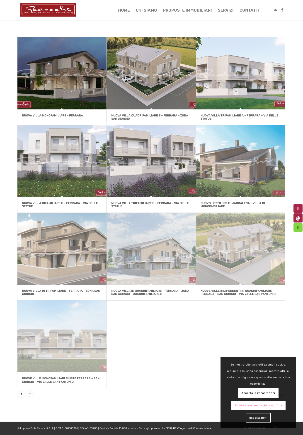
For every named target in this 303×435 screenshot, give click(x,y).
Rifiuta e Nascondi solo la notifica (258, 405)
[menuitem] (124, 10)
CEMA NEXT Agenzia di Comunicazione (188, 428)
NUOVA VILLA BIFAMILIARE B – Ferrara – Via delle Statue (60, 204)
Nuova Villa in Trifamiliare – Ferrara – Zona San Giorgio (61, 292)
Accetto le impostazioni (258, 393)
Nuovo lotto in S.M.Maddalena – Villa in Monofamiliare (233, 204)
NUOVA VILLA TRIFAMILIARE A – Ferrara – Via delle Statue (239, 117)
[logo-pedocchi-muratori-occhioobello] (48, 10)
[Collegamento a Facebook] (282, 10)
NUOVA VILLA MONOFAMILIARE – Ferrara (52, 115)
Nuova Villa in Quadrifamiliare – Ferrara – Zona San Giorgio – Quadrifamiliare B (150, 292)
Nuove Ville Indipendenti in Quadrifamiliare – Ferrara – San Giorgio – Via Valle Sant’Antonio (238, 292)
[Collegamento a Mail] (275, 10)
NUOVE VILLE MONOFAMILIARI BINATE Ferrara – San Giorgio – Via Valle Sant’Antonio (60, 380)
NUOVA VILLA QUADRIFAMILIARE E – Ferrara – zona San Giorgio (149, 117)
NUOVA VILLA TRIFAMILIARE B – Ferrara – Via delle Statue (150, 204)
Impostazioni (258, 417)
